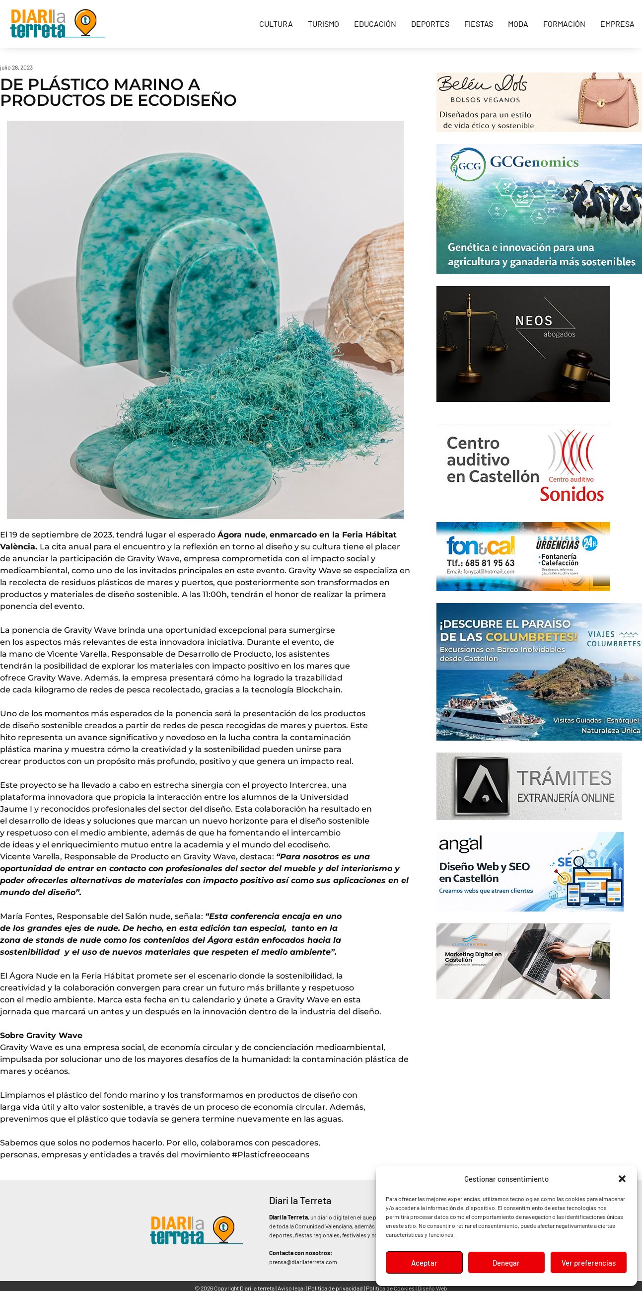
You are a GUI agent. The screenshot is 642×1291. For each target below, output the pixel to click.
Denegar (506, 1262)
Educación (375, 23)
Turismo (323, 23)
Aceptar (424, 1262)
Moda (518, 23)
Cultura (276, 23)
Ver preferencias (589, 1262)
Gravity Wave (153, 558)
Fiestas (478, 23)
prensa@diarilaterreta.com (303, 1261)
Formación (564, 23)
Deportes (430, 23)
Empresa (617, 23)
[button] (622, 1179)
